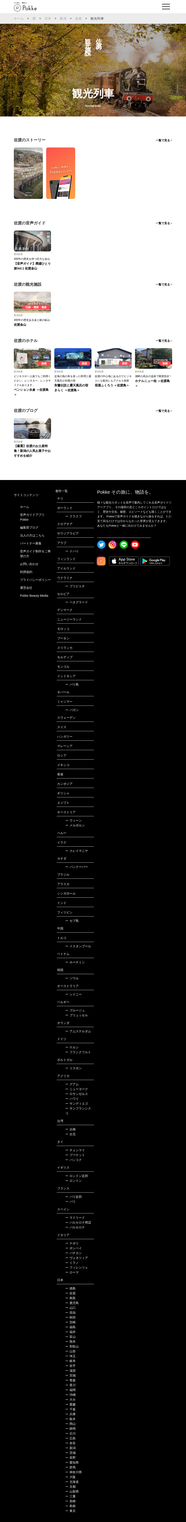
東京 (70, 1511)
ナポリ (72, 1243)
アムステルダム (78, 1031)
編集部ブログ (29, 527)
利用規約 (26, 572)
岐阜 (70, 1361)
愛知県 (72, 1462)
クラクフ (73, 516)
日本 (48, 18)
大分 (70, 1399)
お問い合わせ (29, 564)
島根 (70, 1506)
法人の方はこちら (32, 535)
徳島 (70, 1288)
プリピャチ (75, 586)
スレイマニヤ (76, 851)
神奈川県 (73, 1472)
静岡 (70, 1428)
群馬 (70, 1467)
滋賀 (70, 1370)
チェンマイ (75, 1150)
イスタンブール (78, 946)
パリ (70, 1201)
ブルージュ (75, 1010)
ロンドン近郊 (76, 1176)
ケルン (72, 1047)
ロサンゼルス (76, 1094)
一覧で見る (163, 140)
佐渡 (78, 18)
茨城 (70, 1453)
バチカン (73, 1253)
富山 (70, 1336)
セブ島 (72, 920)
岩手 (70, 1365)
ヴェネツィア (76, 1258)
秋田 (70, 1317)
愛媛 (70, 1404)
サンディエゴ (76, 1103)
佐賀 (70, 1293)
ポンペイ (73, 1248)
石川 (70, 1433)
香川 (70, 1385)
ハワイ (72, 1098)
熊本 (70, 1341)
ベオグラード (76, 602)
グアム (72, 1084)
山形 (70, 1351)
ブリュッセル (76, 1015)
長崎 (70, 1501)
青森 (70, 1380)
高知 (70, 1312)
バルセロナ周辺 (78, 1222)
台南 (70, 1129)
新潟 (63, 18)
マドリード (75, 1217)
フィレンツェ (76, 1267)
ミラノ (72, 1262)
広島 (70, 1438)
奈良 (70, 1443)
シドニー (73, 994)
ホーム (19, 18)
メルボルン (75, 825)
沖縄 (70, 1395)
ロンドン (73, 1180)
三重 (70, 1496)
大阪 (70, 1477)
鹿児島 (72, 1303)
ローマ (72, 1272)
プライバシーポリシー (35, 580)
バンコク (73, 1160)
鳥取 (70, 1298)
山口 (70, 1307)
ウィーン (73, 820)
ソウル (72, 978)
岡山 (70, 1424)
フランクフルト (78, 1052)
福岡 (70, 1390)
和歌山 (72, 1346)
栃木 (70, 1419)
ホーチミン (75, 962)
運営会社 (26, 587)
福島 (70, 1327)
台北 (70, 1134)
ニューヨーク (76, 1089)
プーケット (75, 1155)
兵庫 (70, 1414)
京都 (70, 1486)
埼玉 (70, 1356)
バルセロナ (75, 1227)
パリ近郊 (73, 1196)
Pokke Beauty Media (34, 595)
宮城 (70, 1375)
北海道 (72, 1482)
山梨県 (72, 1491)
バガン (72, 710)
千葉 (70, 1409)
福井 (70, 1332)
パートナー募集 (31, 543)
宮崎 (70, 1322)
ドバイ (72, 551)
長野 (70, 1457)
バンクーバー (76, 867)
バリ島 (72, 684)
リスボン (73, 1068)
